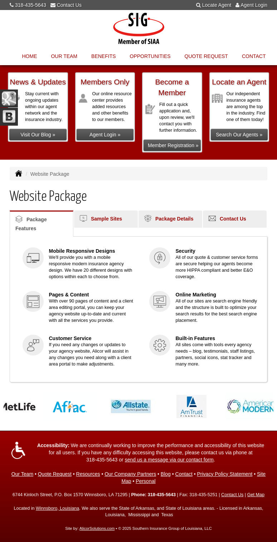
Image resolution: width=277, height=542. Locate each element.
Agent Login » (104, 134)
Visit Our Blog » (37, 134)
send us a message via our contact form (169, 460)
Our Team (22, 474)
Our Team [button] (64, 56)
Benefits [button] (103, 56)
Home (29, 56)
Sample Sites (101, 218)
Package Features (31, 223)
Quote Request (55, 474)
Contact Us (69, 5)
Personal (145, 481)
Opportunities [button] (150, 56)
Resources (88, 474)
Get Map (255, 494)
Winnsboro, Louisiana (57, 508)
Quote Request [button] (206, 56)
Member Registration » (173, 145)
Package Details (169, 218)
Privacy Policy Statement (225, 474)
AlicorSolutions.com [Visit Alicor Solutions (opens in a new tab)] (97, 528)
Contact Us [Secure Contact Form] (232, 494)
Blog (166, 474)
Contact (254, 56)
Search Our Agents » (239, 134)
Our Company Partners (130, 474)
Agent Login (253, 5)
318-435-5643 (30, 5)
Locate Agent (217, 5)
